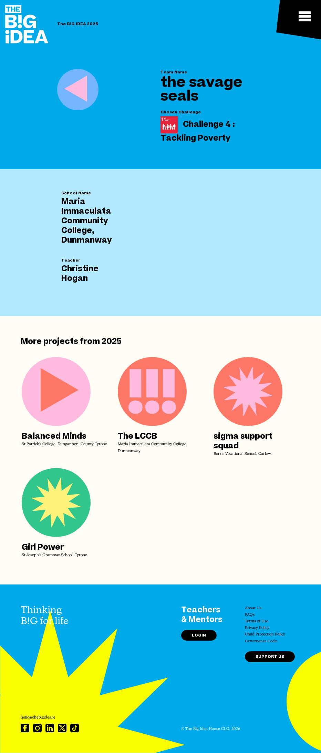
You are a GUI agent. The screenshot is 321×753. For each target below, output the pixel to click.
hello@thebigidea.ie (38, 718)
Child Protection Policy (265, 635)
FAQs (250, 615)
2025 (112, 341)
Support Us (270, 657)
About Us (253, 608)
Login (199, 635)
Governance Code (261, 641)
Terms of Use (256, 621)
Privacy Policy (257, 628)
